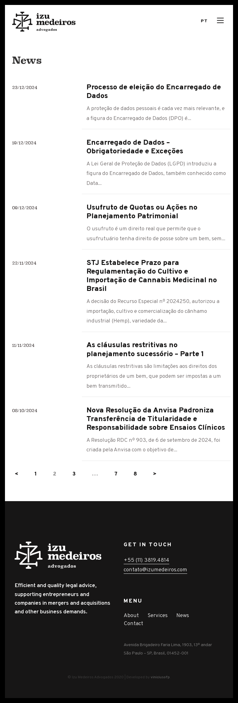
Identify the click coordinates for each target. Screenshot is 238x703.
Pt (204, 21)
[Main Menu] (220, 20)
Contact (133, 623)
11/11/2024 (23, 345)
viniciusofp (160, 677)
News (182, 615)
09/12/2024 (24, 207)
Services (158, 615)
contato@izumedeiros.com (155, 569)
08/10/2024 (24, 410)
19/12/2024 (24, 142)
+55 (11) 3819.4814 (146, 560)
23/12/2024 (24, 87)
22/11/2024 (24, 263)
